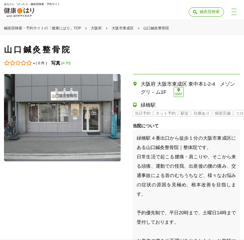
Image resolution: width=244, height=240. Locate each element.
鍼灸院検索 (210, 11)
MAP (179, 94)
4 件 (66, 63)
